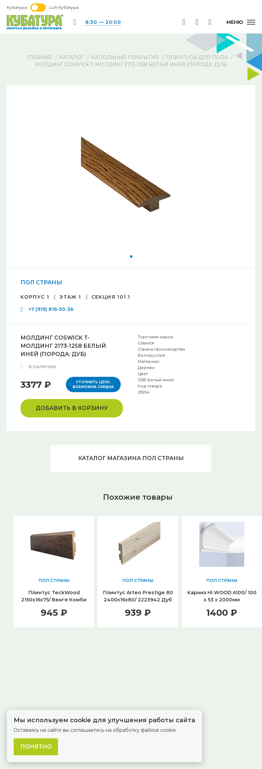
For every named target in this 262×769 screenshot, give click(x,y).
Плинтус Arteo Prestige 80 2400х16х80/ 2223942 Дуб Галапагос (138, 599)
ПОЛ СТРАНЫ (41, 282)
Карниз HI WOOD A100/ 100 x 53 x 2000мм (222, 596)
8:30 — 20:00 (103, 22)
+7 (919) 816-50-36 (50, 309)
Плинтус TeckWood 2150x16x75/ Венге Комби (54, 596)
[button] (131, 256)
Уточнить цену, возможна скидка (93, 384)
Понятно (36, 746)
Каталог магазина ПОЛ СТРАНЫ (131, 458)
